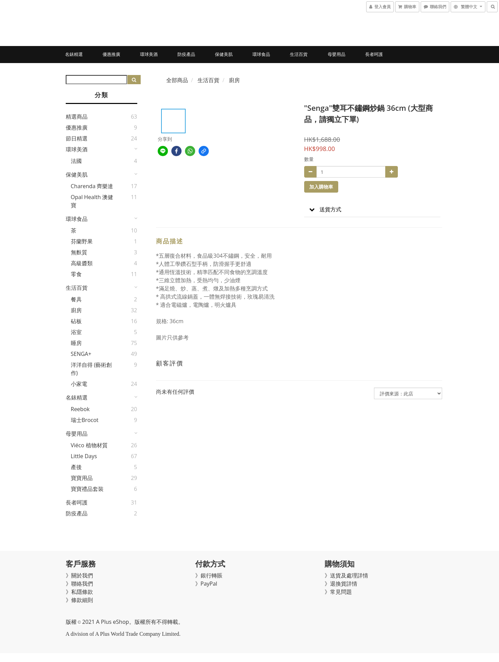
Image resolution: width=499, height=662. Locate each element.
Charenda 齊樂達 (92, 186)
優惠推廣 (111, 54)
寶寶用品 (82, 478)
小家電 (79, 384)
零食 (76, 274)
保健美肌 (224, 54)
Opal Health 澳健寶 (92, 201)
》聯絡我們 (79, 583)
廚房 (76, 310)
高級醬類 (82, 263)
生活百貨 (299, 54)
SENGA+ (81, 354)
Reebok (80, 409)
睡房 (76, 343)
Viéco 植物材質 (89, 445)
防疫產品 (186, 54)
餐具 (76, 299)
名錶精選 (74, 54)
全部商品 (177, 80)
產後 (76, 467)
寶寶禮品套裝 (87, 489)
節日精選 (77, 138)
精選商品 (77, 116)
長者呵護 (374, 54)
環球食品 (261, 54)
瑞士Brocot (85, 420)
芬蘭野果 (82, 241)
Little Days (84, 456)
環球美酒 (149, 54)
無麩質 (79, 252)
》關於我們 (79, 575)
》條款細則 (79, 600)
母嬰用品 (336, 54)
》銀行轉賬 (208, 575)
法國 (76, 161)
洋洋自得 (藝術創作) (91, 369)
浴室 (76, 332)
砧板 (76, 321)
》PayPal (206, 583)
